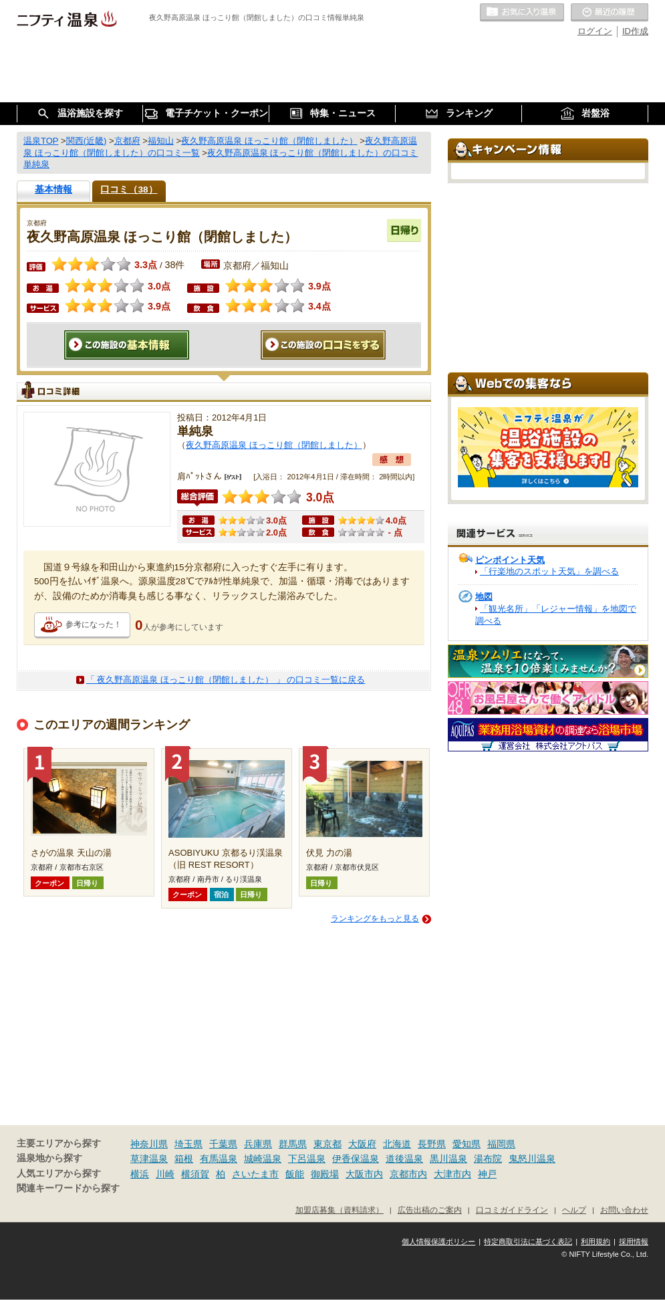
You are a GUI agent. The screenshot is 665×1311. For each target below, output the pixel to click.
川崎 (165, 1174)
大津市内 (452, 1174)
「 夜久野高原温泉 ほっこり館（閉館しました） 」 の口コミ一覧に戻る (225, 680)
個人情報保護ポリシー (438, 1241)
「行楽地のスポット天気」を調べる (549, 571)
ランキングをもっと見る (375, 918)
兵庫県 (258, 1144)
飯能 (294, 1174)
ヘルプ (574, 1209)
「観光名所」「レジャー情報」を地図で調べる (555, 615)
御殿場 (325, 1174)
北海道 (397, 1144)
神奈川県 (149, 1144)
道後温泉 (404, 1158)
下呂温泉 (306, 1158)
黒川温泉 (448, 1158)
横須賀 (195, 1174)
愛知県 (466, 1144)
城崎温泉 (262, 1158)
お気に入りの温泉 (522, 12)
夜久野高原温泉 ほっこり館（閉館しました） (274, 445)
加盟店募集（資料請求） (339, 1209)
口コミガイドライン (512, 1209)
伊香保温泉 (355, 1158)
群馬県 (293, 1144)
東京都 (327, 1144)
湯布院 (488, 1158)
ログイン (594, 31)
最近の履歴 (609, 12)
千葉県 (223, 1144)
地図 (484, 597)
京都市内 (408, 1174)
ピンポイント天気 (510, 560)
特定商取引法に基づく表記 (528, 1241)
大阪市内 (364, 1174)
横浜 (139, 1174)
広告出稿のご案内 (430, 1209)
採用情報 (633, 1241)
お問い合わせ (624, 1209)
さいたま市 (255, 1174)
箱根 (183, 1158)
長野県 (432, 1144)
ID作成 (635, 31)
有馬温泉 (218, 1158)
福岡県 (501, 1144)
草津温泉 (149, 1158)
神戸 (487, 1174)
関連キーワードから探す (68, 1188)
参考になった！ (93, 624)
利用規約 (595, 1241)
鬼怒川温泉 (532, 1158)
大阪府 (362, 1144)
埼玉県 (188, 1144)
